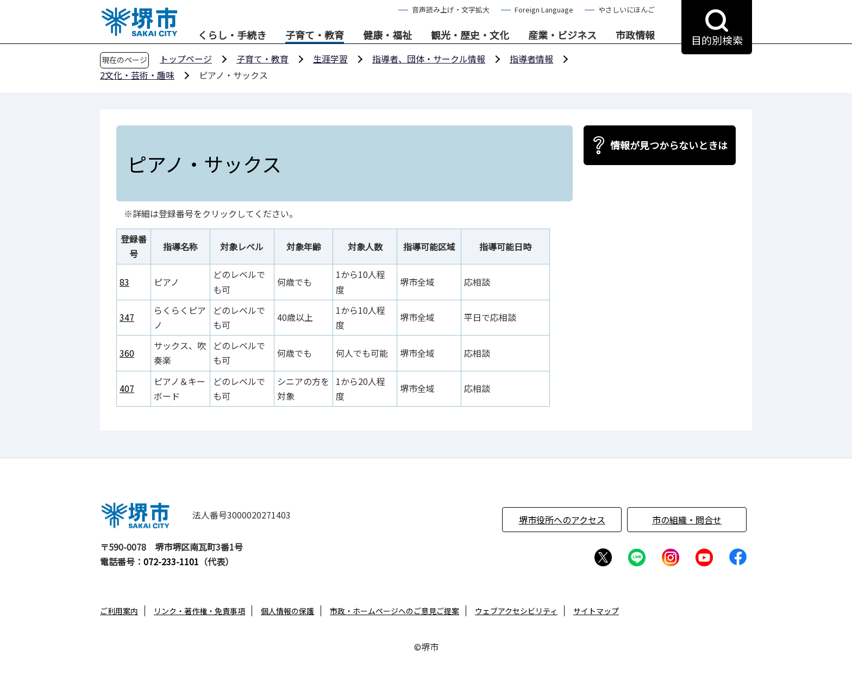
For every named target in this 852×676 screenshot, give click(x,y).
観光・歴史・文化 (470, 35)
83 (124, 281)
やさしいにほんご (626, 9)
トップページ (186, 58)
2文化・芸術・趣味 (137, 74)
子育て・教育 (314, 35)
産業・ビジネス (562, 35)
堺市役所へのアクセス (562, 519)
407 (127, 388)
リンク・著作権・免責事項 (199, 610)
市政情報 (635, 35)
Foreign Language (544, 9)
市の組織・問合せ (687, 519)
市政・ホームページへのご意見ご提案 (394, 610)
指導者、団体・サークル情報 (428, 58)
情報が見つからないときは (669, 145)
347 (127, 317)
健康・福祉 (387, 35)
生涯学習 (330, 58)
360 (127, 352)
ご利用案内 (119, 610)
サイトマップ (596, 610)
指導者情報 (531, 58)
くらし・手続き (232, 35)
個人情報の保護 (287, 610)
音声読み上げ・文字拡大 (451, 9)
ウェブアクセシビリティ (516, 610)
